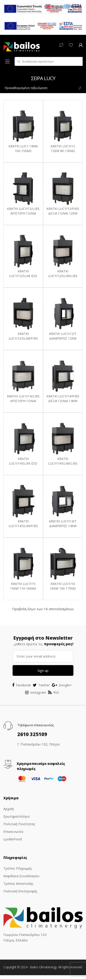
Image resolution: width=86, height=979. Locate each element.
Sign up (43, 670)
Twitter (41, 685)
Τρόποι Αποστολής (18, 883)
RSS (53, 692)
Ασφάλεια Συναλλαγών (21, 876)
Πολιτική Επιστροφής (20, 891)
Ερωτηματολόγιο (16, 816)
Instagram (35, 692)
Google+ (62, 685)
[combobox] (49, 61)
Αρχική (8, 808)
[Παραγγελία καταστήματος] (43, 88)
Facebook (21, 685)
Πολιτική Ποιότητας (19, 824)
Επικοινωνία (13, 831)
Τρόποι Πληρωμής (17, 868)
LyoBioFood (12, 839)
